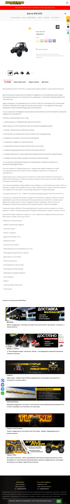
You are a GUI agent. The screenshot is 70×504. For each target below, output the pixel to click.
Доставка (10, 322)
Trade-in (10, 375)
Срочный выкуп (12, 402)
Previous (5, 73)
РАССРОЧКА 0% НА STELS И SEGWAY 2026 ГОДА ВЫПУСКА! (35, 8)
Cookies (49, 501)
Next (32, 73)
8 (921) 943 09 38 (21, 488)
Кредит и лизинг (13, 348)
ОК (59, 501)
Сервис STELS (11, 455)
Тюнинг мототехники (14, 428)
